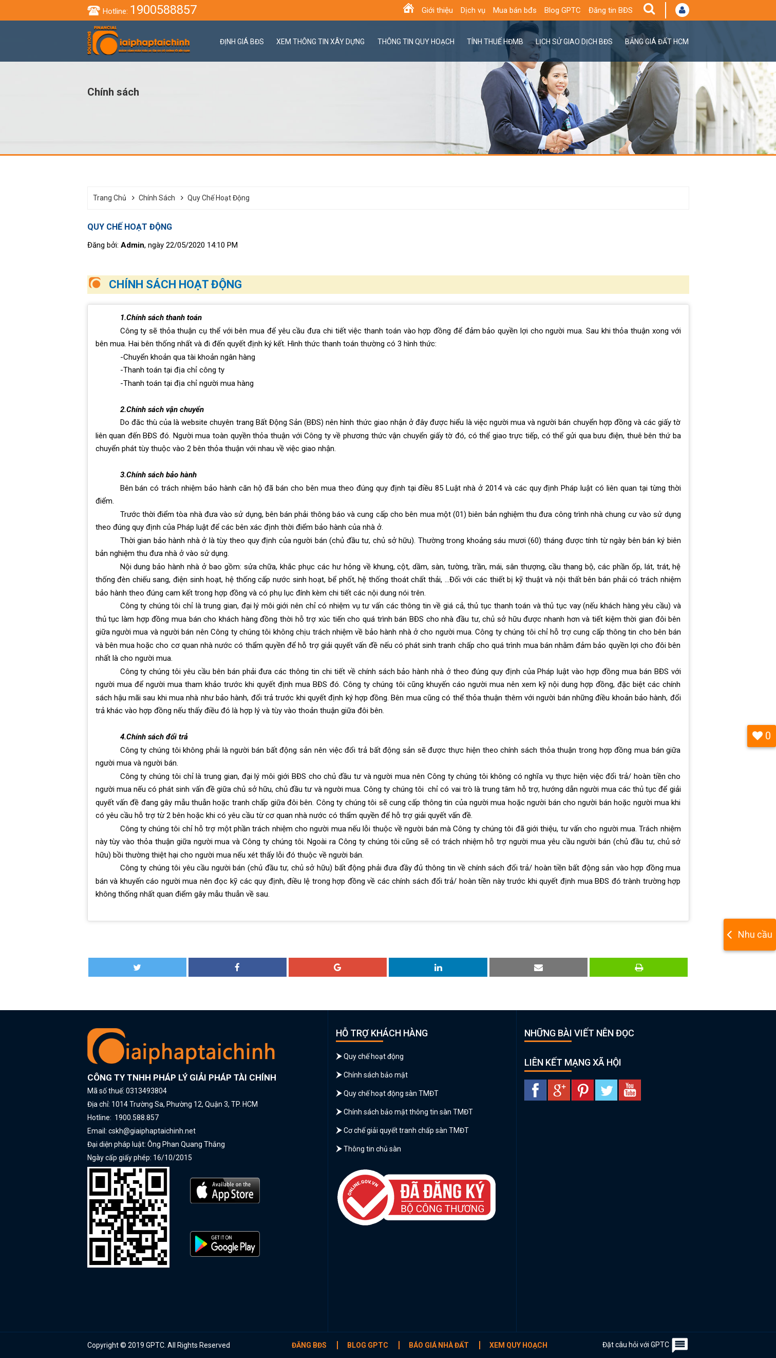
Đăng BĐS (309, 1345)
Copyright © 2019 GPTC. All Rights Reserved (158, 1345)
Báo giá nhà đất (439, 1345)
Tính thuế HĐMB (495, 42)
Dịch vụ (473, 10)
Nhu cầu (755, 934)
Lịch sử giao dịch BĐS (574, 42)
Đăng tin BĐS (611, 10)
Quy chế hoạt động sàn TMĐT (391, 1093)
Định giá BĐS (242, 42)
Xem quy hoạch (518, 1345)
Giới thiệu (437, 10)
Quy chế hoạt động (218, 198)
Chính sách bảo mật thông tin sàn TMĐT (408, 1112)
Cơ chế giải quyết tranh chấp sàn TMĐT (406, 1130)
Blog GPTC (562, 10)
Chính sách (157, 198)
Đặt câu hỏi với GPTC (645, 1345)
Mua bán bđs (515, 10)
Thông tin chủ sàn (372, 1149)
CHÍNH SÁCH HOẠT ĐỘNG (175, 284)
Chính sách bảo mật (376, 1075)
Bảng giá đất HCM (657, 42)
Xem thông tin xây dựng (320, 42)
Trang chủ (109, 198)
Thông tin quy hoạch (416, 42)
